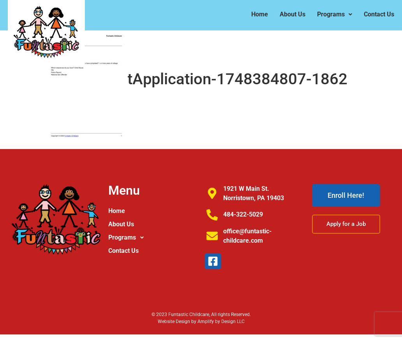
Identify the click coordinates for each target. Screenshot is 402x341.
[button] (334, 14)
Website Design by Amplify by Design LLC (201, 321)
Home (259, 14)
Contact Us (379, 14)
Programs (334, 14)
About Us (292, 14)
